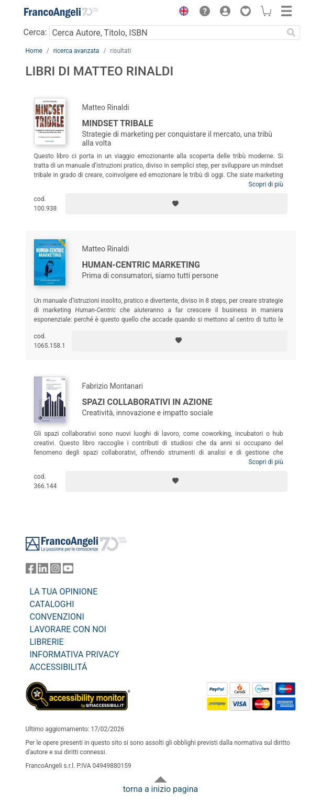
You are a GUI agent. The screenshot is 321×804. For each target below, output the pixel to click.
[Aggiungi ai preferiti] (176, 203)
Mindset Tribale (117, 123)
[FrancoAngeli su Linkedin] (43, 571)
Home (34, 50)
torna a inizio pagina (160, 789)
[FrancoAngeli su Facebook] (31, 571)
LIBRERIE (47, 642)
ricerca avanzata (76, 50)
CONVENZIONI (57, 617)
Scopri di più (266, 184)
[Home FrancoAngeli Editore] (60, 12)
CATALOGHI (52, 604)
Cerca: (35, 32)
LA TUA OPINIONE (64, 592)
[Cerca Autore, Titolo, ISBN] (166, 32)
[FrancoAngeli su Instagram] (55, 571)
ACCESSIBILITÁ (58, 667)
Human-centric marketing (141, 265)
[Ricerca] (291, 32)
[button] (181, 12)
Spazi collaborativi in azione (147, 402)
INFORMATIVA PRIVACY (74, 654)
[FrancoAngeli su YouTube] (68, 571)
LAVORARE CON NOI (68, 629)
